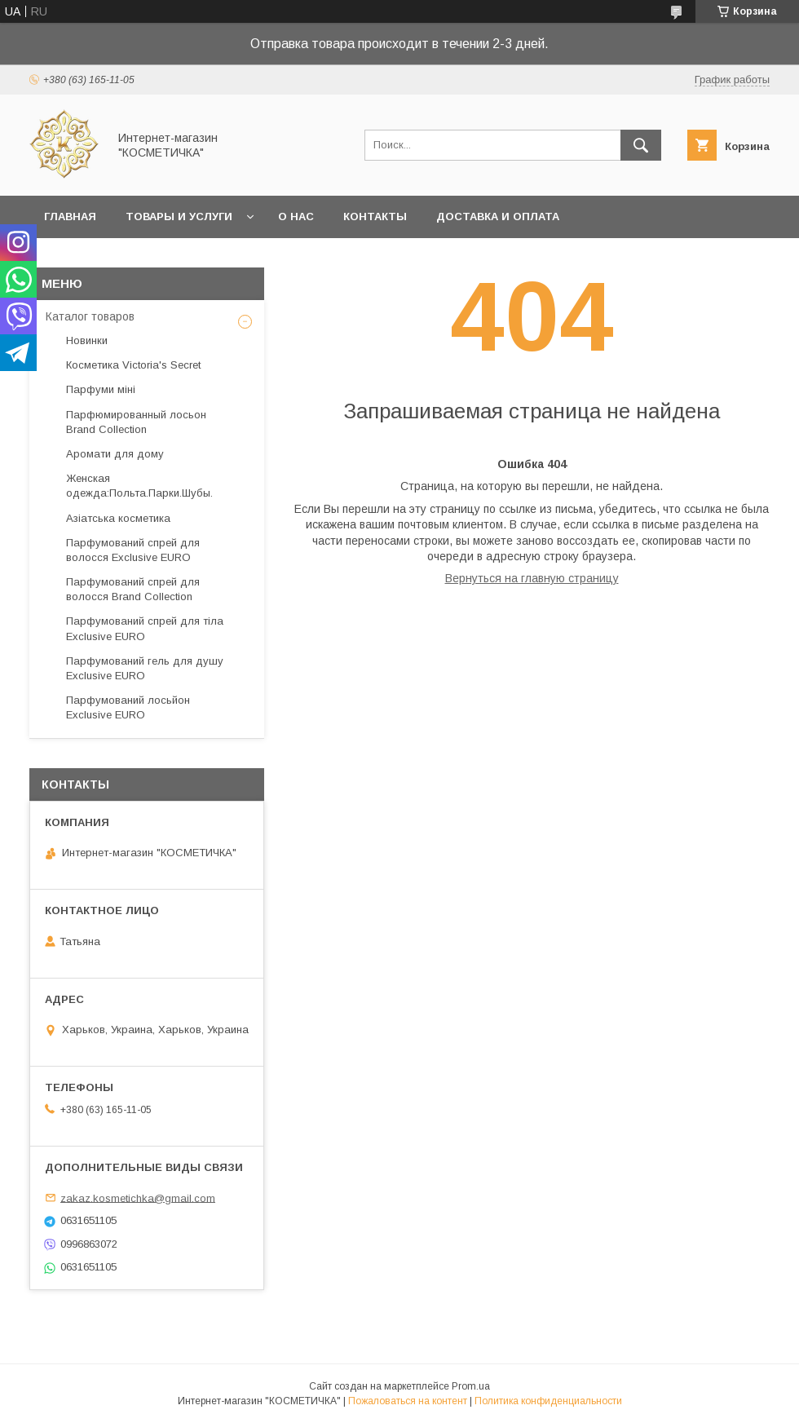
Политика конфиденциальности (548, 1401)
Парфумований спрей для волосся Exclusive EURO (133, 550)
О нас (296, 216)
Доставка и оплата (497, 216)
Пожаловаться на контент (407, 1401)
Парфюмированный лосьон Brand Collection (136, 422)
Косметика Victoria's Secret (133, 365)
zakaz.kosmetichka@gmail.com (137, 1197)
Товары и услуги (179, 216)
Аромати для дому (115, 454)
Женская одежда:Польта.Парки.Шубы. (139, 485)
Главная (70, 216)
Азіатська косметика (118, 518)
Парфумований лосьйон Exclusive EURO (128, 707)
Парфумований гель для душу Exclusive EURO (144, 668)
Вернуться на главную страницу (532, 578)
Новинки (87, 340)
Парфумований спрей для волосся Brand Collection (133, 589)
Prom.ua (471, 1386)
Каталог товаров (90, 316)
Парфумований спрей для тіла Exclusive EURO (144, 628)
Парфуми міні (100, 389)
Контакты (375, 216)
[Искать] (640, 145)
